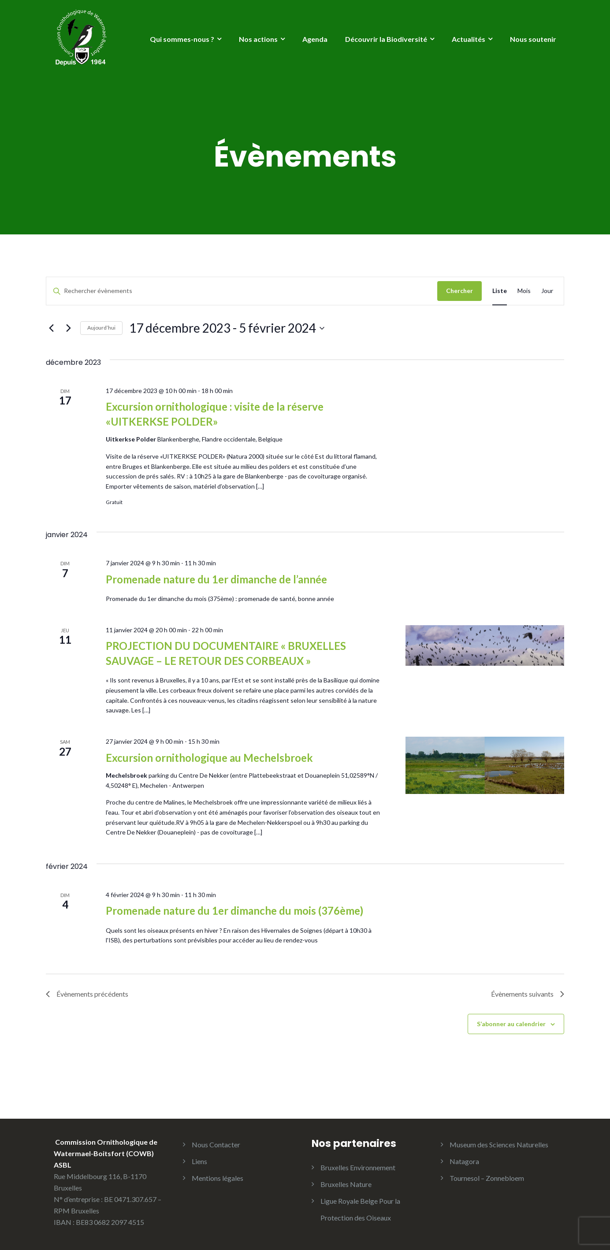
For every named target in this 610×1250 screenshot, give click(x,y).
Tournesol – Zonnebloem (487, 1178)
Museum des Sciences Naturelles (499, 1144)
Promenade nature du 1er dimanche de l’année (216, 579)
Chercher (459, 290)
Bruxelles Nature (346, 1184)
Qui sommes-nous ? (182, 39)
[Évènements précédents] (51, 328)
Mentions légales (217, 1178)
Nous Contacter (216, 1144)
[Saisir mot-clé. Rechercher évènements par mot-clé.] (241, 291)
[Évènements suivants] (68, 328)
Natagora (464, 1161)
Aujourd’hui (101, 327)
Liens (199, 1161)
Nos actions (258, 39)
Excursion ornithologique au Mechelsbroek (209, 757)
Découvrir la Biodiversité (386, 39)
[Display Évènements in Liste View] (499, 291)
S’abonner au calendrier (511, 1023)
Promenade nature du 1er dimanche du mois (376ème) (234, 910)
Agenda (314, 39)
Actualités (468, 39)
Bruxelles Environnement (357, 1167)
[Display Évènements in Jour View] (547, 291)
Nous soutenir (533, 39)
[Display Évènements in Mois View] (524, 291)
